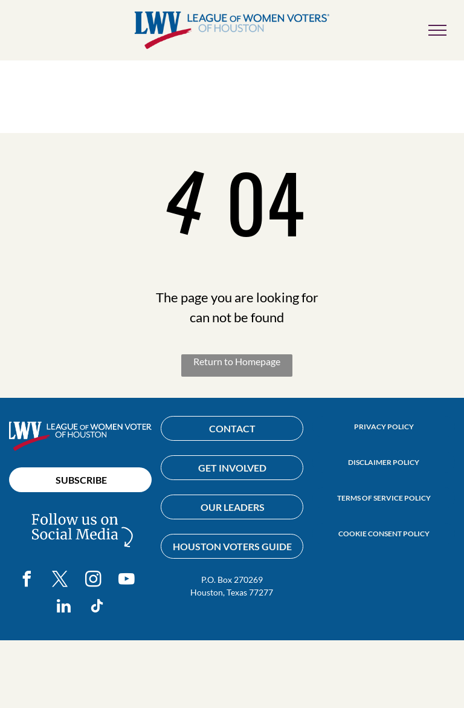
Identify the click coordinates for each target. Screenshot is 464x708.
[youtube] (127, 580)
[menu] (437, 30)
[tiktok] (97, 608)
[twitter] (60, 580)
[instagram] (94, 580)
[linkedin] (64, 608)
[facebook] (27, 580)
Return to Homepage (236, 361)
